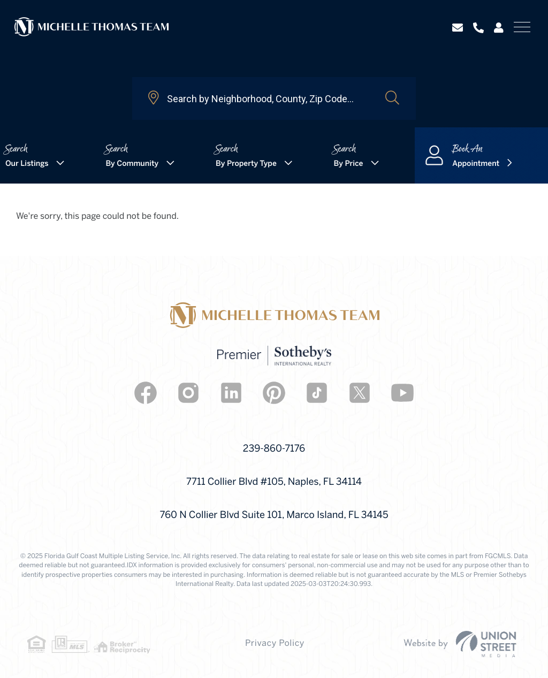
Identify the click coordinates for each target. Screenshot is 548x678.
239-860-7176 (274, 449)
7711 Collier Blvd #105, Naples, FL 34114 (274, 482)
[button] (392, 98)
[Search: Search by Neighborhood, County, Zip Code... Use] (258, 98)
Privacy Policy (275, 644)
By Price (348, 164)
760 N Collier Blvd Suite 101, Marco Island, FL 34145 (274, 515)
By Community (131, 164)
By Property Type (246, 164)
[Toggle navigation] (522, 27)
